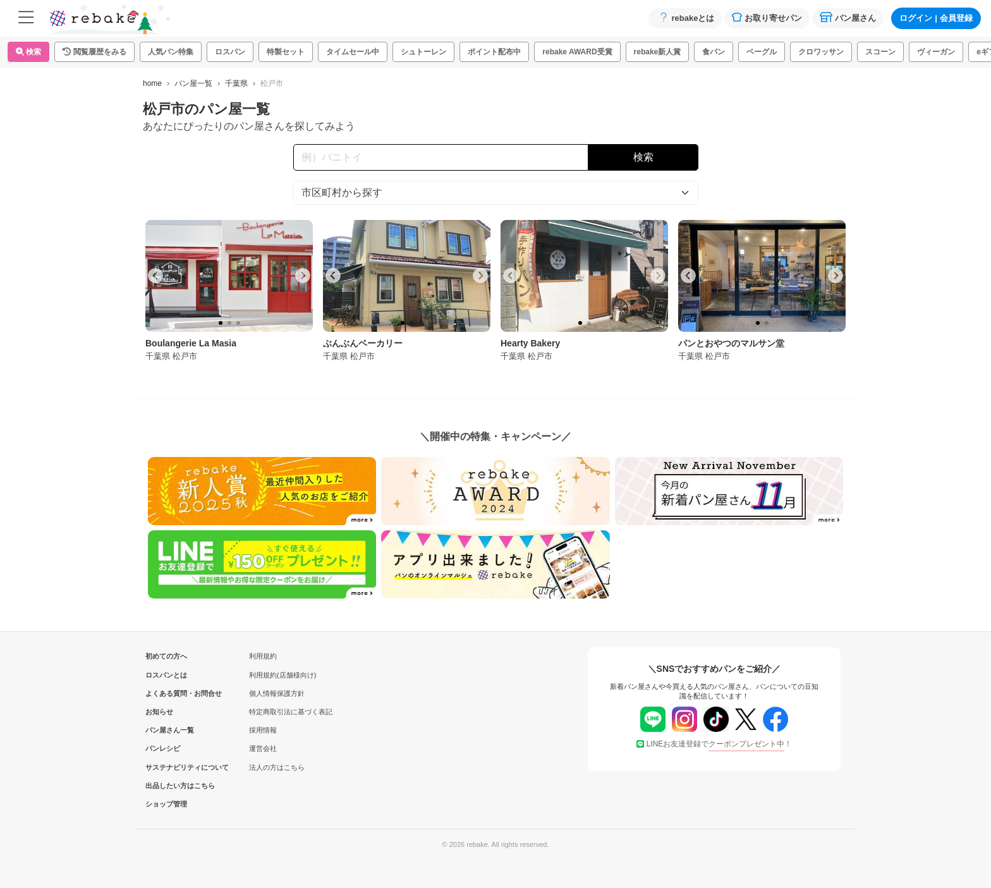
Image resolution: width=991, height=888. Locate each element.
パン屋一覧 (193, 83)
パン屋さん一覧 (166, 730)
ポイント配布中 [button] (494, 51)
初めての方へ (166, 656)
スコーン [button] (880, 51)
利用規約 (263, 656)
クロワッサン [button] (821, 51)
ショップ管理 (166, 804)
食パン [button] (713, 51)
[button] (94, 52)
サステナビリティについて (166, 767)
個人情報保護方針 (277, 693)
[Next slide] (302, 275)
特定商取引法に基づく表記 (290, 711)
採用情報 (263, 730)
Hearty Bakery (530, 343)
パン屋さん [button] (848, 17)
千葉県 (236, 83)
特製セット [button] (286, 51)
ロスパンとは (166, 675)
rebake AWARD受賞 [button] (577, 51)
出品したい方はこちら (166, 785)
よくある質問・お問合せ (166, 693)
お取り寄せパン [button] (767, 17)
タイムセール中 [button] (352, 51)
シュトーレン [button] (423, 51)
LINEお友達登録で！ (714, 743)
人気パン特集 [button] (170, 51)
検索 (28, 51)
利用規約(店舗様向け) (282, 675)
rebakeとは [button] (685, 17)
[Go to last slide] (155, 275)
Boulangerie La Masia (190, 343)
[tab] (220, 323)
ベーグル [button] (761, 51)
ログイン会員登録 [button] (936, 18)
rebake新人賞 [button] (657, 51)
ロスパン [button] (230, 51)
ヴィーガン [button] (936, 51)
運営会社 (263, 748)
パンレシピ (162, 748)
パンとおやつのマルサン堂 (731, 343)
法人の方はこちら (277, 767)
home (152, 83)
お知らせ (159, 711)
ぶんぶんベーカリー (363, 343)
